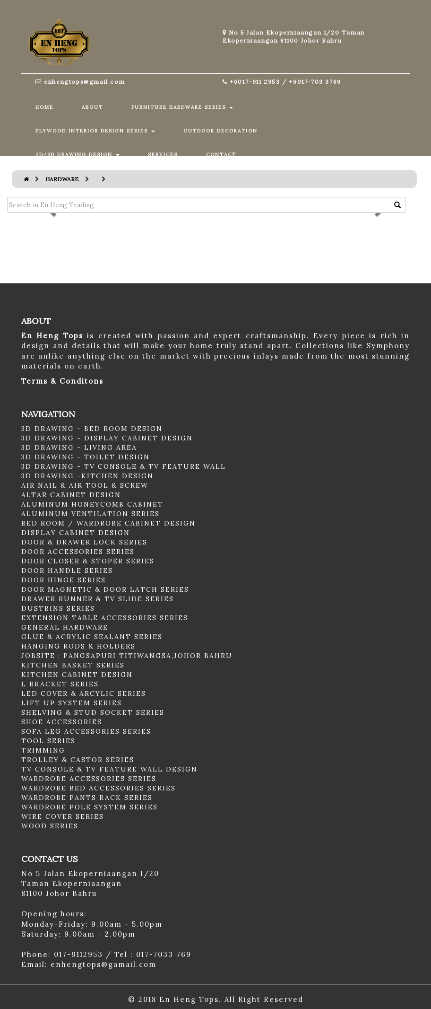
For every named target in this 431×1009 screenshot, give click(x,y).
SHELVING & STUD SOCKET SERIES (92, 712)
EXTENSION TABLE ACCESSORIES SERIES (104, 618)
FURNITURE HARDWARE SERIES (182, 107)
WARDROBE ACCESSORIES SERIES (88, 778)
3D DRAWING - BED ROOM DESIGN (92, 428)
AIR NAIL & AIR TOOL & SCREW (84, 485)
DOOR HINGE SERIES (63, 580)
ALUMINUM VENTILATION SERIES (90, 513)
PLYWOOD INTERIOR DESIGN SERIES (95, 131)
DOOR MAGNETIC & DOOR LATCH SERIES (105, 589)
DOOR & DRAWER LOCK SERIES (84, 542)
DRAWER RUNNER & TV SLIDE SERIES (97, 599)
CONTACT (221, 154)
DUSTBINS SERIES (58, 608)
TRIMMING (43, 750)
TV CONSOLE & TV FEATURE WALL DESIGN (109, 769)
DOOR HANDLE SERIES (67, 570)
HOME (44, 107)
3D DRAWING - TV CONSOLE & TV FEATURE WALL (123, 466)
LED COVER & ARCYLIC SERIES (83, 693)
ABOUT (92, 107)
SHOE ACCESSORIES (61, 722)
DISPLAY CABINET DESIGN (75, 532)
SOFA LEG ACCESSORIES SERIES (86, 731)
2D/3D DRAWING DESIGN (77, 154)
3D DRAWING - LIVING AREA (79, 447)
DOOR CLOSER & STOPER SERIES (88, 561)
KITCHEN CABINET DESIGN (77, 674)
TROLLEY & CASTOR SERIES (77, 759)
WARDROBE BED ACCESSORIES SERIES (98, 788)
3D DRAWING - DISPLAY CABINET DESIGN (107, 438)
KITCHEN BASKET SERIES (73, 665)
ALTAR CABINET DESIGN (71, 495)
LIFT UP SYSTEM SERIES (71, 703)
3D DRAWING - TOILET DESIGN (85, 457)
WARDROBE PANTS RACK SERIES (87, 797)
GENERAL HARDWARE (64, 627)
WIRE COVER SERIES (62, 816)
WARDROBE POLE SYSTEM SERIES (89, 807)
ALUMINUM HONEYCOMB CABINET (92, 504)
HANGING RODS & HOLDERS (78, 646)
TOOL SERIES (48, 741)
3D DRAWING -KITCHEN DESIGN (87, 476)
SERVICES (163, 154)
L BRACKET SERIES (60, 684)
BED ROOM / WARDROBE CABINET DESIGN (108, 523)
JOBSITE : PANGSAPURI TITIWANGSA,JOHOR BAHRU (127, 655)
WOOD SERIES (49, 826)
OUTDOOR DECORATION (220, 131)
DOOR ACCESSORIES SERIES (78, 551)
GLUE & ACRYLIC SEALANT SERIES (92, 636)
